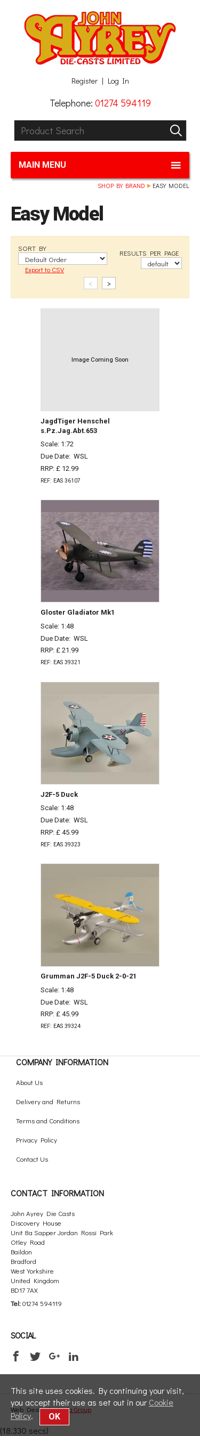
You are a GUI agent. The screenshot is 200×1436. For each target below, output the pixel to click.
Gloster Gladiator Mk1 (78, 612)
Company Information (62, 1061)
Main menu (100, 165)
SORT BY (32, 247)
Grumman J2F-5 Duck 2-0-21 (89, 976)
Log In (118, 81)
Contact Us (32, 1158)
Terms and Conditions (47, 1120)
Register (84, 81)
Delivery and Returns (48, 1101)
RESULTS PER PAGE (149, 252)
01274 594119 (123, 102)
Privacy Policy (36, 1139)
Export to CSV (44, 269)
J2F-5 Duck (59, 794)
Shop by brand (121, 185)
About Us (29, 1082)
